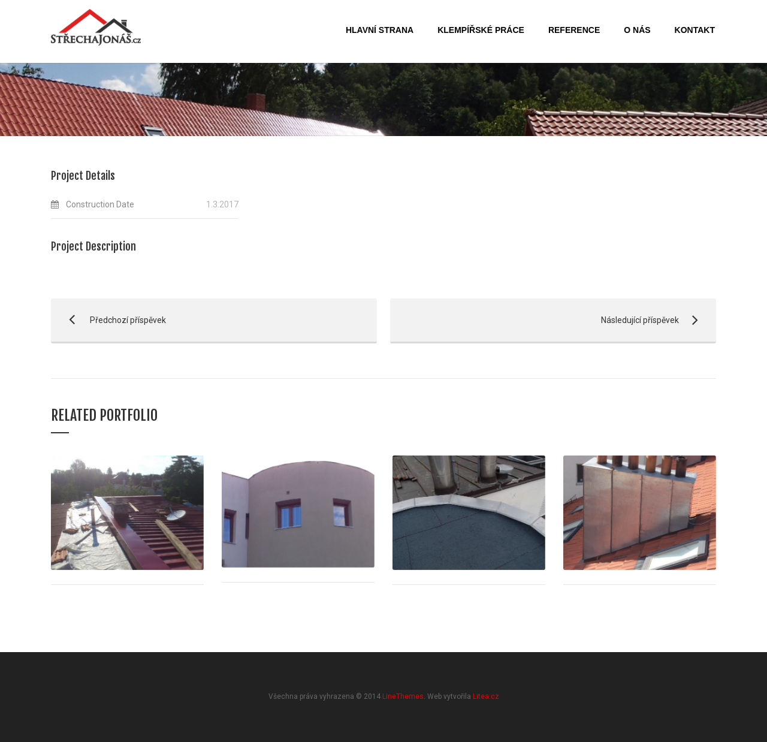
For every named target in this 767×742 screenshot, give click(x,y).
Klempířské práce (480, 30)
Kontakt (695, 30)
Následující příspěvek (547, 320)
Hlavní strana (379, 30)
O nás (637, 30)
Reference (574, 30)
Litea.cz (486, 696)
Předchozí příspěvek (108, 320)
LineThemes (403, 696)
